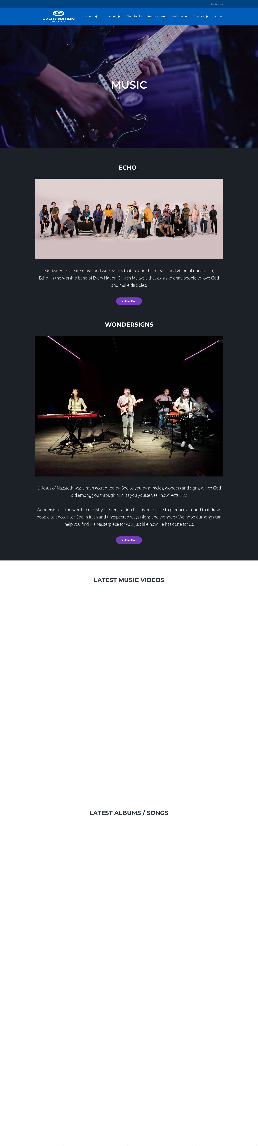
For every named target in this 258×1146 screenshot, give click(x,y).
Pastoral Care (156, 16)
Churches (112, 16)
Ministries (179, 16)
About (91, 16)
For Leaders (217, 4)
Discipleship (134, 16)
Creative (201, 16)
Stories (218, 16)
